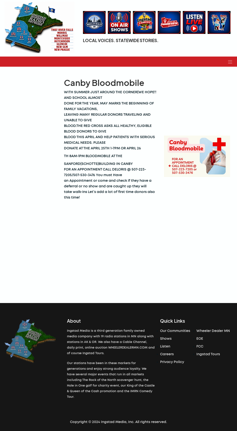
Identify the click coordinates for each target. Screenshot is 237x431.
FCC (199, 346)
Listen (165, 346)
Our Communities (175, 331)
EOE (199, 338)
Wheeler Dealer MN (213, 331)
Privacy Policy (172, 362)
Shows (166, 338)
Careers (167, 354)
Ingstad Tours (208, 354)
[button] (230, 62)
